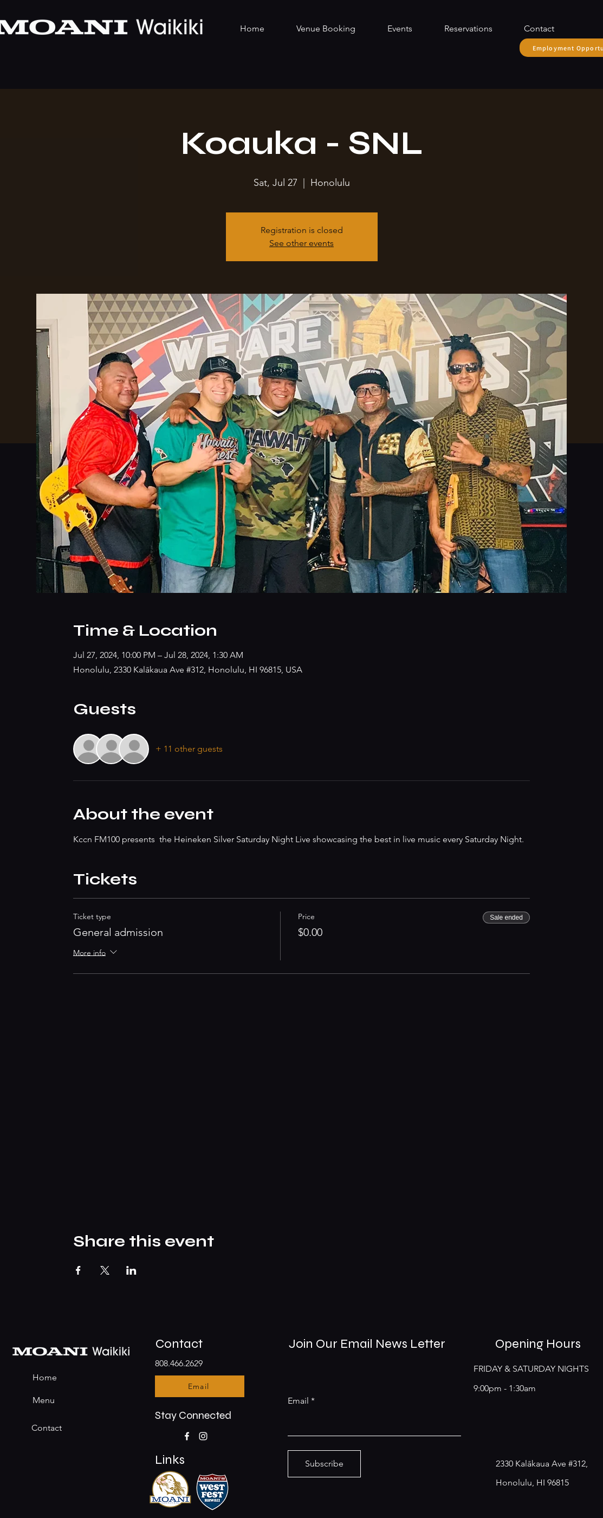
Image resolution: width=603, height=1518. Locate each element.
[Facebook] (186, 1436)
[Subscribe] (324, 1463)
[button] (460, 28)
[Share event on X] (105, 1270)
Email (298, 1401)
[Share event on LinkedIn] (131, 1270)
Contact (46, 1428)
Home (45, 1377)
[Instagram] (203, 1436)
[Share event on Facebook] (78, 1270)
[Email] (199, 1386)
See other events (301, 243)
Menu (44, 1400)
